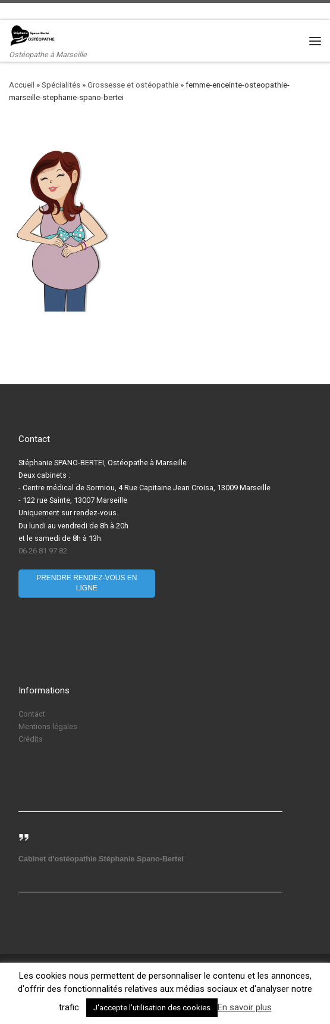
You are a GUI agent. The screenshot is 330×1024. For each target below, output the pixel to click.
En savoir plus (245, 1007)
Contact (31, 713)
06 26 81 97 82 (42, 550)
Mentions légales (47, 726)
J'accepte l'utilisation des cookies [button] (151, 1007)
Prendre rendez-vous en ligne (86, 583)
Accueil (21, 84)
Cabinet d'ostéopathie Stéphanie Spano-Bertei (101, 859)
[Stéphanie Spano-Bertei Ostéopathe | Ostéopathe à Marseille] (32, 35)
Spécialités (61, 84)
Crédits (30, 738)
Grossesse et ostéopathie (132, 84)
